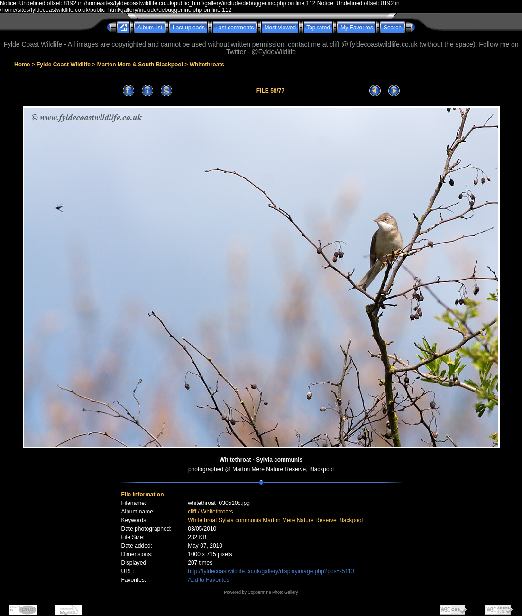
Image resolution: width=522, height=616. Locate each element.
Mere (288, 520)
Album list (149, 27)
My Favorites (356, 27)
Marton (271, 520)
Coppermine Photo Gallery (272, 592)
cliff (192, 511)
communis (248, 520)
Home (22, 64)
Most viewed (280, 27)
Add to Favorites (208, 580)
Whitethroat (202, 520)
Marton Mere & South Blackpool (140, 64)
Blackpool (350, 520)
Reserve (326, 520)
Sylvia (226, 520)
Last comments (234, 27)
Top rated (318, 27)
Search (393, 27)
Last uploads (189, 27)
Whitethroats (207, 64)
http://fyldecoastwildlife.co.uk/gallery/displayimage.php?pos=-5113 (271, 571)
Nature (305, 520)
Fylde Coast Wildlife (64, 64)
